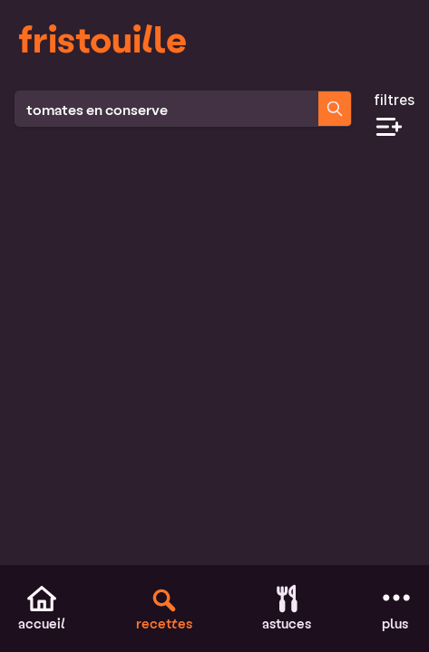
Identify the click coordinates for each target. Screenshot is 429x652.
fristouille (102, 38)
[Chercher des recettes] (334, 108)
